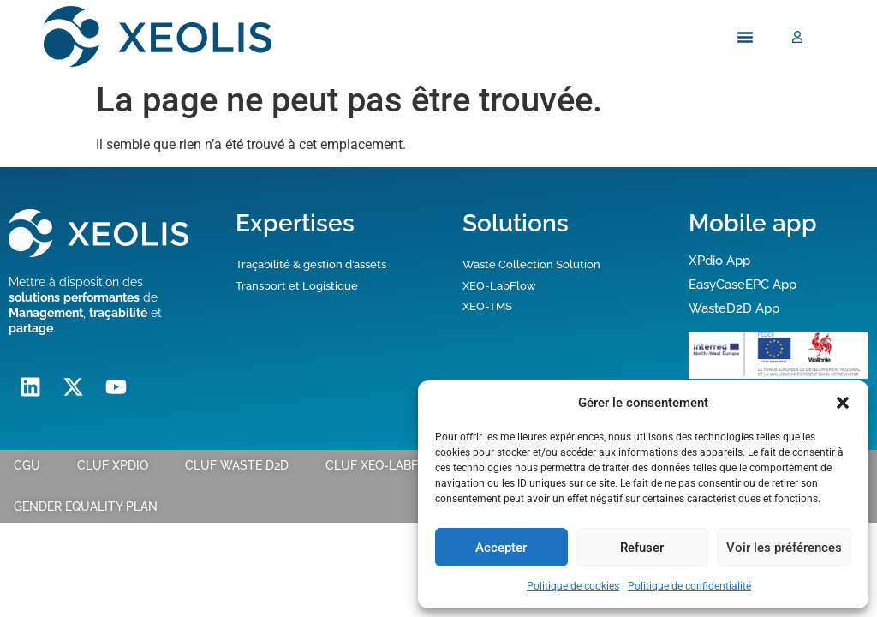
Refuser (642, 547)
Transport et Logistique (297, 285)
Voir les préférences (784, 547)
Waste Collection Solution (531, 264)
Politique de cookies (573, 586)
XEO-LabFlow (499, 285)
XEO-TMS (487, 306)
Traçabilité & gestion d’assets (311, 264)
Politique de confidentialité (689, 586)
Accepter (501, 547)
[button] (842, 402)
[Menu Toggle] (745, 36)
